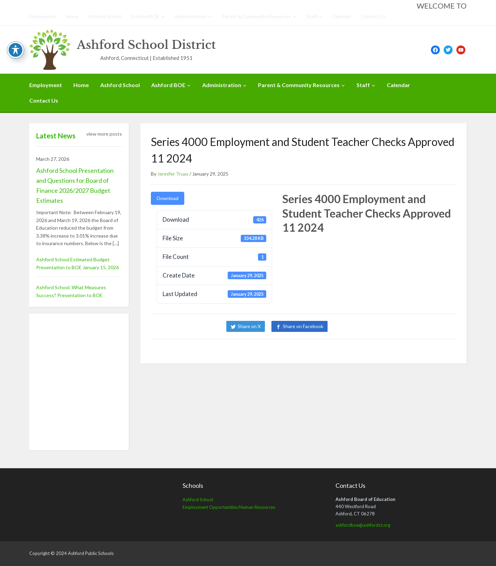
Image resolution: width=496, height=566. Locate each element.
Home (72, 16)
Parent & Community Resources (256, 16)
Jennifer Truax (172, 174)
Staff (311, 16)
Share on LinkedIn (357, 326)
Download (167, 198)
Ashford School (104, 16)
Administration (191, 16)
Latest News (55, 136)
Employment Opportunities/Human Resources (229, 507)
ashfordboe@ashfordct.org (362, 525)
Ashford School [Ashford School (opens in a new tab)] (198, 499)
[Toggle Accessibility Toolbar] (15, 50)
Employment (42, 16)
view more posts (104, 134)
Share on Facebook (303, 326)
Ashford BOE (145, 16)
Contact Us (373, 16)
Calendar (341, 16)
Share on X (249, 326)
